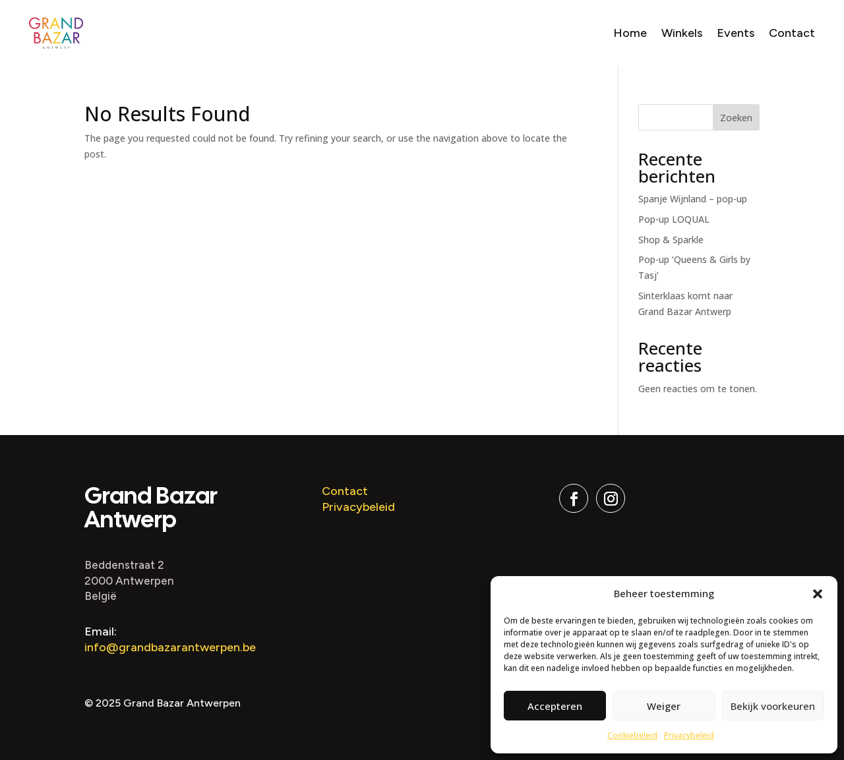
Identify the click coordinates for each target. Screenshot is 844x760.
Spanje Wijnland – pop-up (692, 198)
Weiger (663, 706)
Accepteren (555, 706)
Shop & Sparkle (671, 239)
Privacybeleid (689, 735)
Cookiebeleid (632, 735)
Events (735, 33)
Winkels (681, 33)
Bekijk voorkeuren (773, 706)
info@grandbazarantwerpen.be (170, 647)
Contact (792, 33)
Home (630, 33)
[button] (817, 593)
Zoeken (736, 117)
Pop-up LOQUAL (673, 219)
